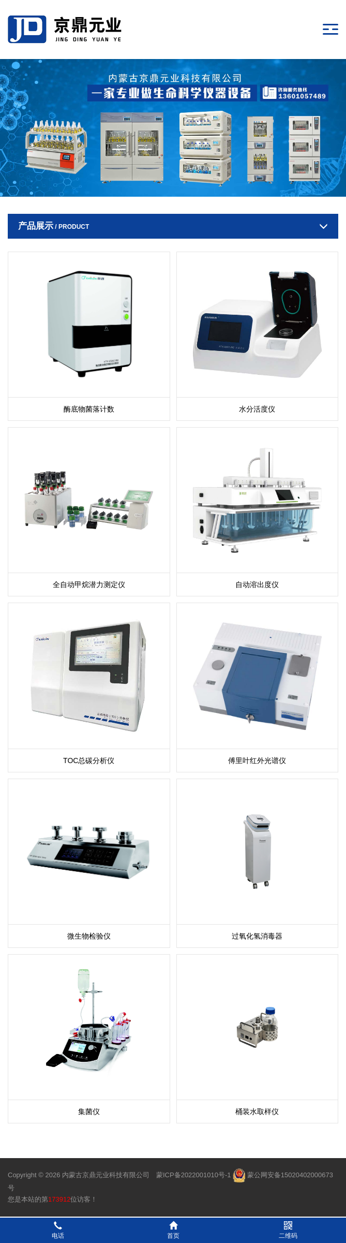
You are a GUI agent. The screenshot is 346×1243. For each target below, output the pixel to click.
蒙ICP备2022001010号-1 (193, 1175)
